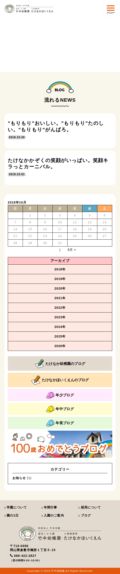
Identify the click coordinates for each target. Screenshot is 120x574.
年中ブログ (60, 409)
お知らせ (19, 478)
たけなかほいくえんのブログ (60, 380)
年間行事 (49, 507)
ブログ (84, 515)
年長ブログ (60, 423)
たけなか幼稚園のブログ (60, 363)
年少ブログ (60, 395)
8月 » (72, 249)
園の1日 (11, 515)
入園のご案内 (53, 515)
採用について (89, 507)
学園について (15, 507)
